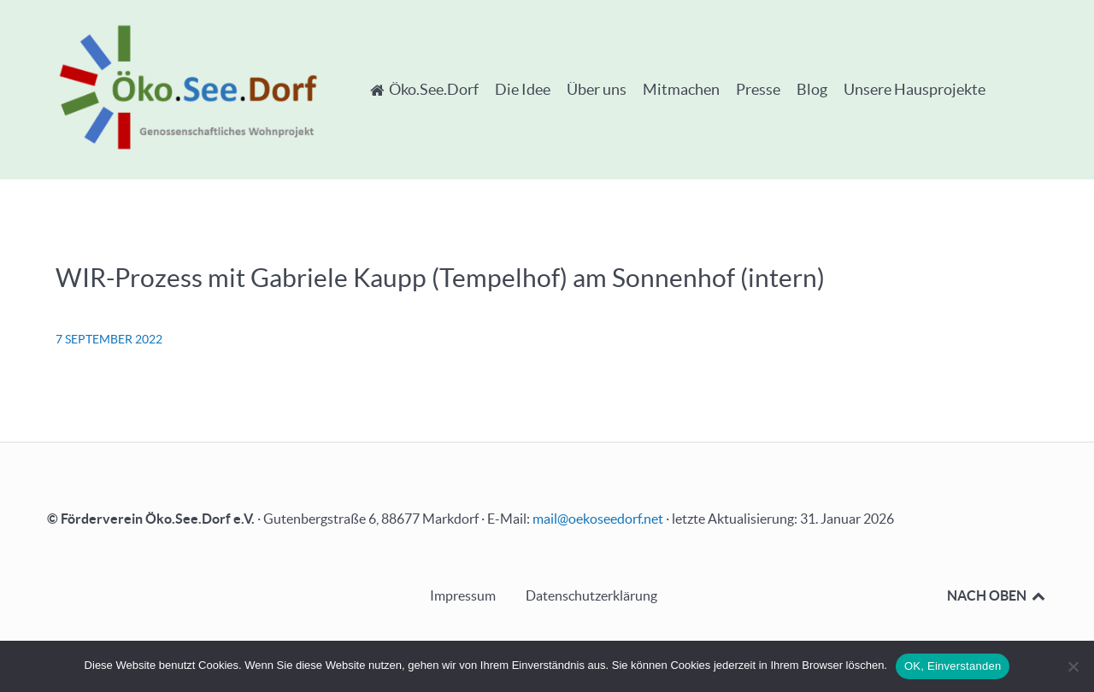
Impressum (463, 595)
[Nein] (1072, 666)
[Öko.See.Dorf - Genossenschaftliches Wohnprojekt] (188, 86)
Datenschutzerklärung (591, 595)
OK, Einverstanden (952, 666)
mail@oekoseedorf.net (597, 518)
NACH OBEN (997, 595)
